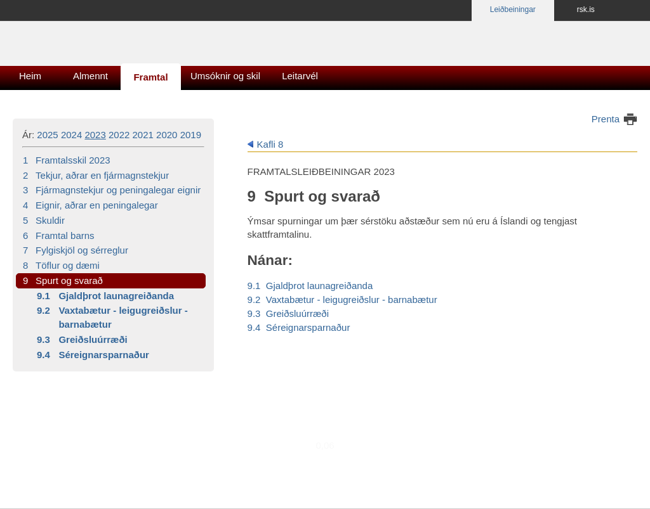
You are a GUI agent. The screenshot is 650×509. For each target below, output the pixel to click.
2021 (143, 134)
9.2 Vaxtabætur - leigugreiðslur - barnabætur (342, 299)
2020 (166, 134)
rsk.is (586, 9)
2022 (119, 134)
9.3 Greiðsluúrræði (288, 313)
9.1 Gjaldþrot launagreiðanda (310, 285)
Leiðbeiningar (513, 9)
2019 (190, 134)
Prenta (606, 118)
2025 (47, 134)
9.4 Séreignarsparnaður (299, 327)
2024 (71, 134)
